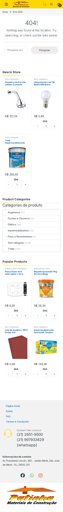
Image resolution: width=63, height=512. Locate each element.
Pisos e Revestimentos (17, 236)
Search (44, 4)
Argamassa (11, 212)
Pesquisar (44, 50)
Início (5, 11)
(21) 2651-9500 (30, 434)
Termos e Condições (17, 421)
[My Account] (51, 4)
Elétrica (9, 224)
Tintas (8, 248)
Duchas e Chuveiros (16, 218)
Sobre (9, 411)
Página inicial (13, 406)
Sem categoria (11, 79)
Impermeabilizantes (16, 230)
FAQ (8, 416)
